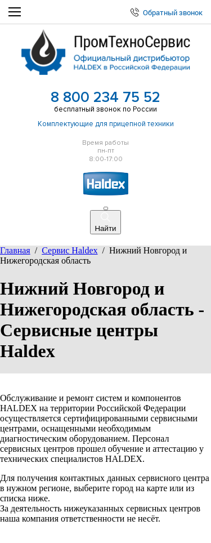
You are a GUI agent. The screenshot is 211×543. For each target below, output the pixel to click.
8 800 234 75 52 (105, 97)
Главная (15, 250)
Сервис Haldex (69, 250)
